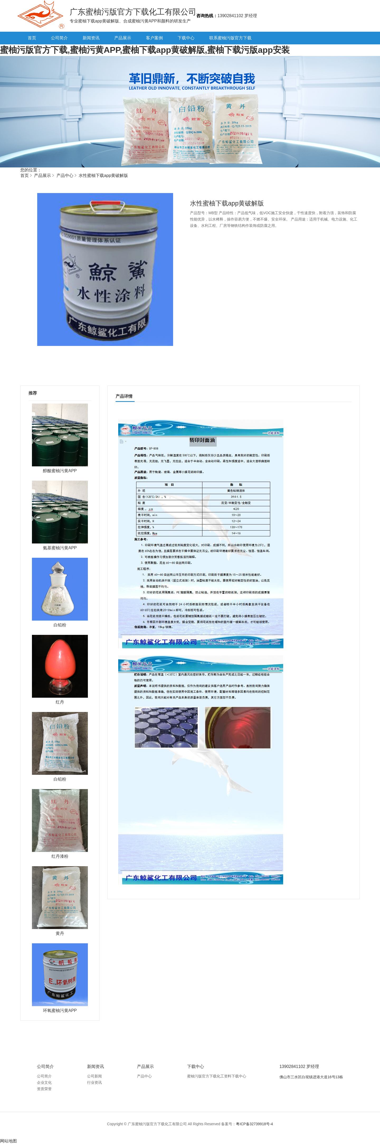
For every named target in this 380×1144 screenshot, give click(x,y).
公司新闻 (94, 1076)
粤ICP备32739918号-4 (254, 1124)
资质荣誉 (44, 1089)
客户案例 (154, 38)
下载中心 (186, 38)
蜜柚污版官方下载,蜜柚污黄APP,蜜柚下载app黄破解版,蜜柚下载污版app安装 (145, 50)
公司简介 (59, 38)
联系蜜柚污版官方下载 (230, 38)
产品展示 (122, 38)
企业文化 (44, 1082)
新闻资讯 (91, 38)
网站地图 (8, 1141)
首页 (32, 38)
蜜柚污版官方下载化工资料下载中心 (216, 1076)
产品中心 (64, 175)
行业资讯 (94, 1082)
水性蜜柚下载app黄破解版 (103, 175)
